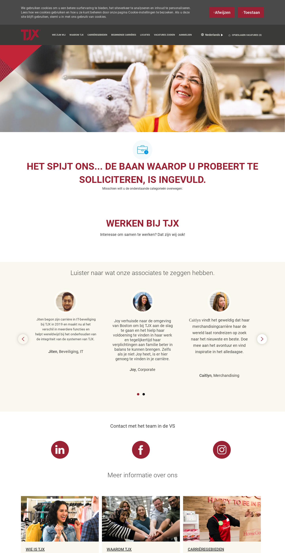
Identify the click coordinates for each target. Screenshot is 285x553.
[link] (60, 382)
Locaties (145, 35)
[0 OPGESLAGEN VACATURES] (245, 35)
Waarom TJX (76, 35)
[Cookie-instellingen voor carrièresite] (141, 540)
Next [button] (262, 305)
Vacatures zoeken (164, 35)
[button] (212, 35)
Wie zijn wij (59, 35)
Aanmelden (185, 35)
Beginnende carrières (123, 35)
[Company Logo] (31, 34)
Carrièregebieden (97, 35)
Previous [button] (23, 305)
